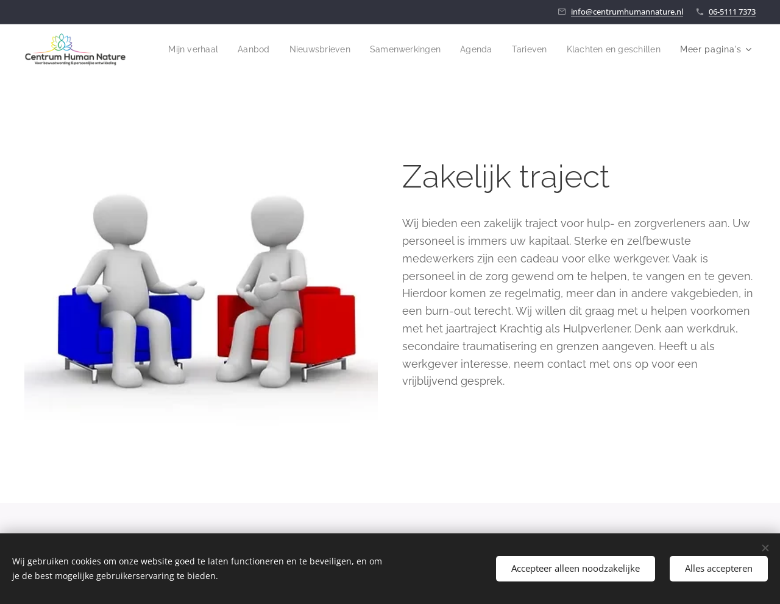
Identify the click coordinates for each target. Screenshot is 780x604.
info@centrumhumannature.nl (627, 11)
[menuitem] (295, 49)
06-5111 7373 (732, 11)
